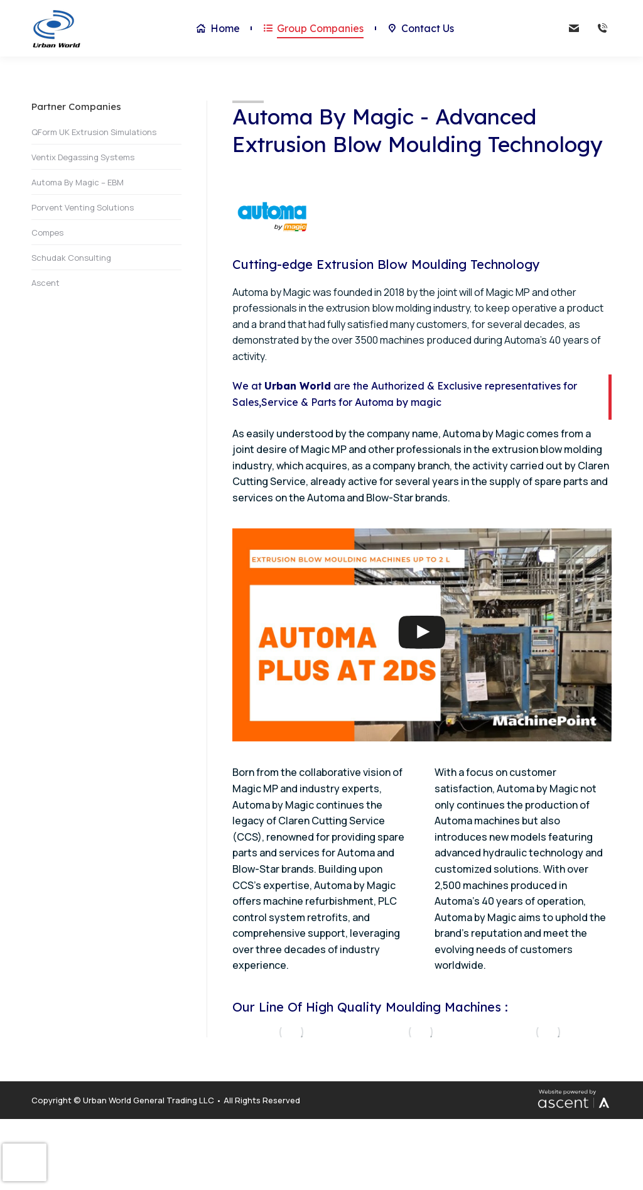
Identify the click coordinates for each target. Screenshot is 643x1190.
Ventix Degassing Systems (82, 157)
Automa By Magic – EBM (77, 182)
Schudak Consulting (71, 257)
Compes (47, 232)
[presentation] (24, 1162)
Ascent (45, 282)
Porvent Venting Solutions (82, 207)
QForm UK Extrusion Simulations (93, 132)
